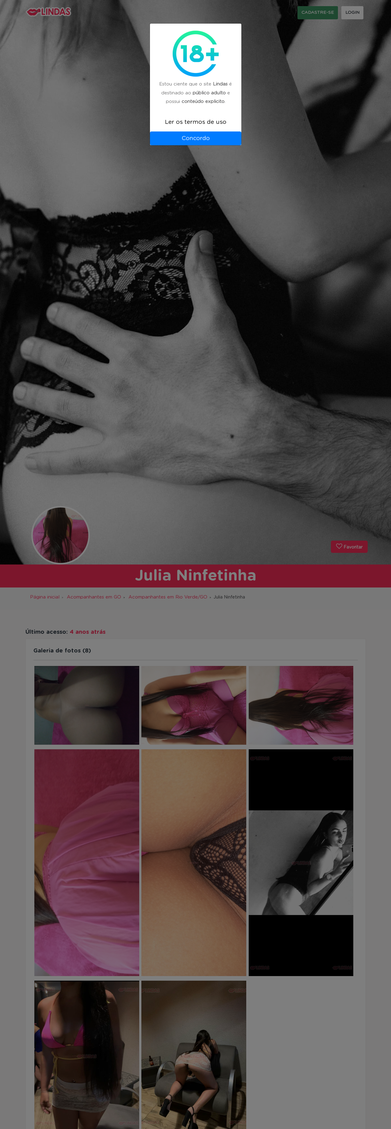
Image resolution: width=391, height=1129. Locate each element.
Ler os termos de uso (195, 122)
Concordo (196, 138)
